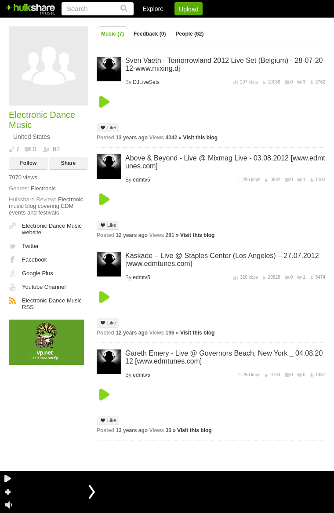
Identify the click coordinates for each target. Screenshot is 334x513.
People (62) (189, 34)
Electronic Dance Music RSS (52, 303)
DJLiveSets (146, 82)
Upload (188, 9)
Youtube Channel (43, 287)
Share (68, 163)
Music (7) (112, 34)
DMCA (235, 24)
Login (143, 24)
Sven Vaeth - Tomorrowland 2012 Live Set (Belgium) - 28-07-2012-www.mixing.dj (224, 64)
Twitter (30, 246)
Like (108, 127)
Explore (153, 8)
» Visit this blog (198, 138)
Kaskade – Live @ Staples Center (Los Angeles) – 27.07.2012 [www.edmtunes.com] (222, 259)
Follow (28, 163)
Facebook (34, 259)
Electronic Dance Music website (52, 229)
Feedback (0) (150, 34)
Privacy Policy (276, 24)
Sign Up (175, 24)
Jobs (206, 24)
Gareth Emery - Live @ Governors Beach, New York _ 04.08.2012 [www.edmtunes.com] (224, 357)
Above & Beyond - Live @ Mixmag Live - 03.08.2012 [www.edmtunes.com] (225, 162)
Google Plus (37, 273)
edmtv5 (141, 180)
